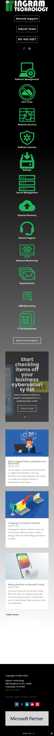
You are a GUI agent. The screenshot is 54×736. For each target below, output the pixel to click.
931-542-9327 (27, 39)
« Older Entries (12, 663)
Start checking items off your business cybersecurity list (27, 374)
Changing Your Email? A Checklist (24, 539)
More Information (27, 340)
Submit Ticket (27, 29)
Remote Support (27, 18)
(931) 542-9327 (12, 703)
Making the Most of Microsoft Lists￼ (26, 617)
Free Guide (27, 408)
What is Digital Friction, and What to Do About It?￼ (27, 462)
